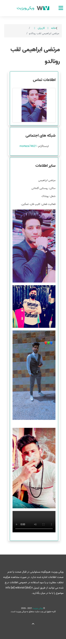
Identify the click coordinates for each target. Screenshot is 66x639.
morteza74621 (28, 146)
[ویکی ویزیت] (33, 8)
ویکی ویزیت (37, 608)
